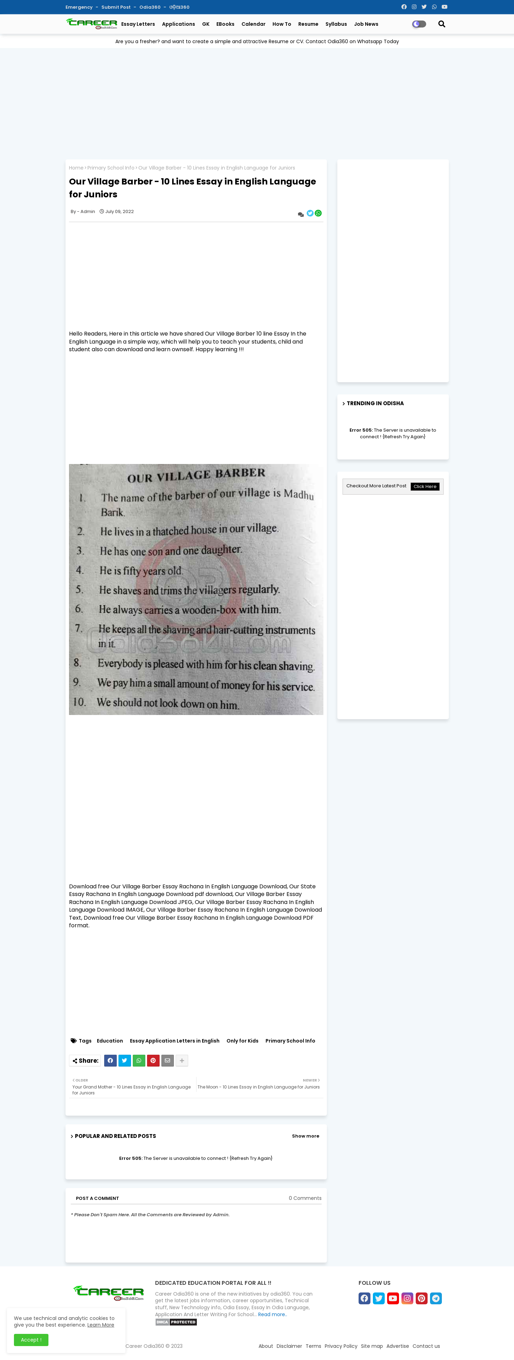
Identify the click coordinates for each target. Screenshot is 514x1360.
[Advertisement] (257, 102)
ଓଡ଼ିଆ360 (179, 7)
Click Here (425, 486)
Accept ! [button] (31, 1339)
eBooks (225, 24)
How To (282, 24)
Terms (313, 1346)
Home (76, 168)
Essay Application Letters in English (175, 1041)
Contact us (426, 1346)
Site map (372, 1346)
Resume (308, 24)
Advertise (397, 1346)
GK (205, 24)
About (266, 1346)
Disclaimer (289, 1346)
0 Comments (305, 1198)
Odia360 (150, 7)
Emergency (80, 7)
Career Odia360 (144, 1346)
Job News (366, 24)
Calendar (253, 24)
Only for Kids (243, 1041)
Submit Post (116, 7)
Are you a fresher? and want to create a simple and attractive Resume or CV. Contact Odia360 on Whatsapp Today (257, 41)
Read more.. (272, 1314)
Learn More (100, 1324)
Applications (178, 24)
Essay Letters (138, 24)
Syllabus (336, 24)
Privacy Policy (341, 1346)
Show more (305, 1136)
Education (110, 1041)
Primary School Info (111, 168)
